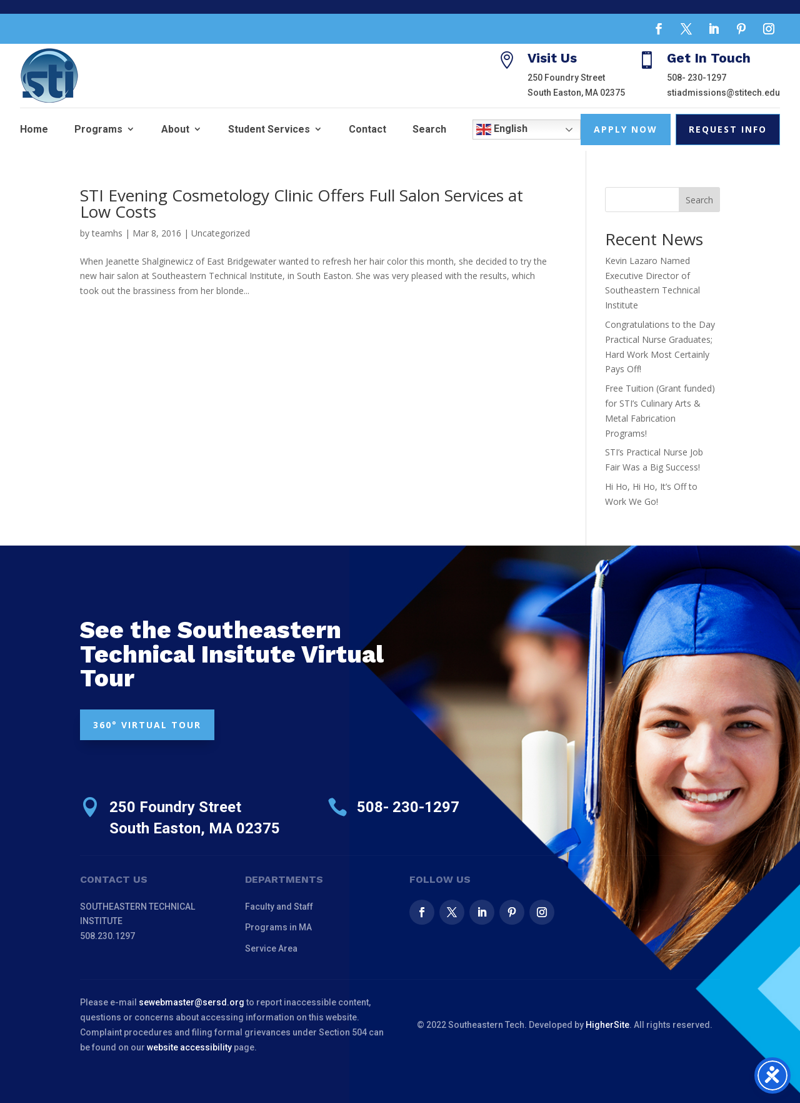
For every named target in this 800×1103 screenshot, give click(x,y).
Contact (367, 129)
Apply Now (626, 129)
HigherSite (607, 1025)
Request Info (728, 129)
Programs (98, 129)
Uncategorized (220, 233)
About (175, 129)
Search (429, 129)
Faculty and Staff (279, 907)
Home (34, 129)
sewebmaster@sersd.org (191, 1002)
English (502, 129)
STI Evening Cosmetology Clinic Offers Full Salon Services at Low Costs (301, 203)
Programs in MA (278, 927)
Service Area (271, 948)
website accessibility (189, 1047)
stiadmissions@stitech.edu (723, 93)
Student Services (269, 129)
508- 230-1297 (696, 78)
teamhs (107, 233)
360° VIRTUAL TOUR (147, 725)
